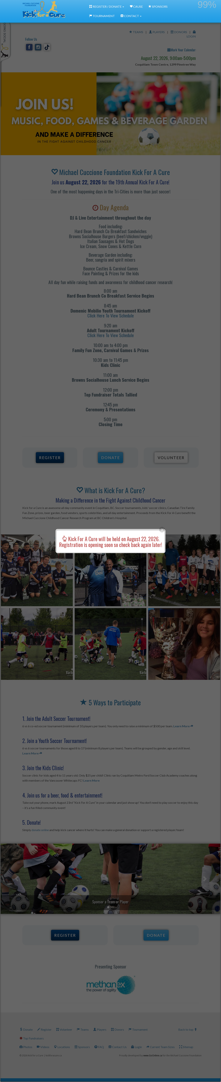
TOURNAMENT (102, 16)
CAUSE (136, 6)
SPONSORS (158, 6)
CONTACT (130, 16)
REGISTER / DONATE (106, 6)
